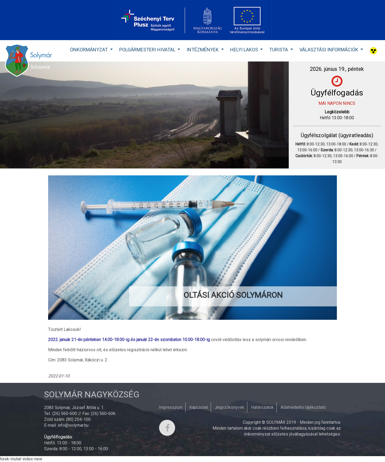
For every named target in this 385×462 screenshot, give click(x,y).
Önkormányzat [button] (89, 49)
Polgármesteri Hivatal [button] (147, 49)
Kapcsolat (198, 407)
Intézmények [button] (203, 49)
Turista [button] (279, 49)
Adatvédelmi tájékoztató (303, 407)
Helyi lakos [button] (244, 49)
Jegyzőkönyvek (229, 407)
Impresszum (171, 407)
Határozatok (262, 407)
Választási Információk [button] (329, 49)
